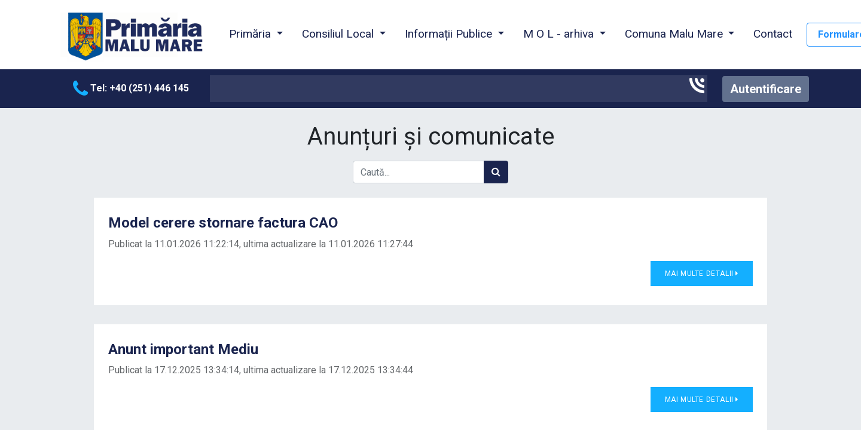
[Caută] (496, 172)
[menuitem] (773, 34)
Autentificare (765, 89)
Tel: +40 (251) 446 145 (131, 88)
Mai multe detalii (701, 273)
